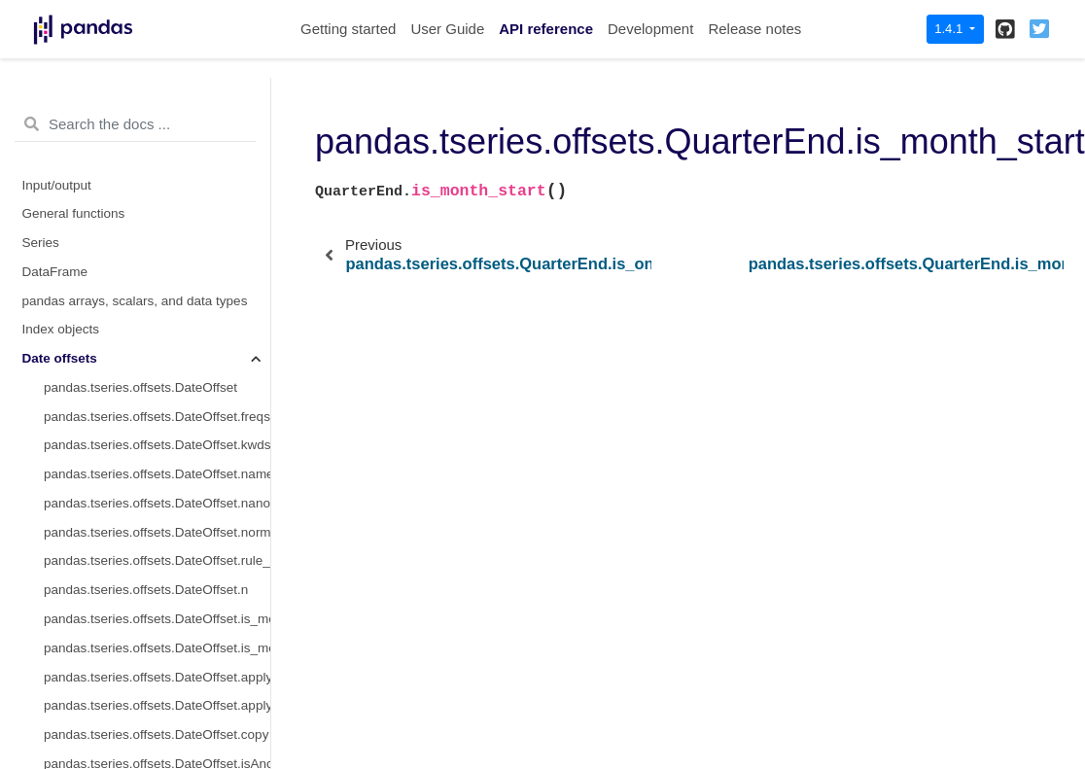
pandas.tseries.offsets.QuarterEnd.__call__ (157, 198)
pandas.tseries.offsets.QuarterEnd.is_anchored (157, 139)
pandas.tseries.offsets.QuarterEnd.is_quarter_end (157, 313)
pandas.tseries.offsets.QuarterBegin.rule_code (157, 574)
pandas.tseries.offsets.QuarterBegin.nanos (157, 515)
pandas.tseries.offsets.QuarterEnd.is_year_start (157, 342)
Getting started (348, 28)
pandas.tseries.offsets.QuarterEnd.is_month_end (157, 255)
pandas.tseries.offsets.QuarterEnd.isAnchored (157, 82)
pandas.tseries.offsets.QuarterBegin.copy (157, 718)
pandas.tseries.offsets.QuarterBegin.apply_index (157, 689)
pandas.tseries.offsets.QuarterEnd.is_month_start (157, 226)
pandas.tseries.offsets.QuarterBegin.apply (157, 660)
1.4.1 (950, 28)
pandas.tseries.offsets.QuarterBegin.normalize (157, 545)
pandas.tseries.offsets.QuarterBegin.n (153, 602)
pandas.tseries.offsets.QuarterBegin (148, 400)
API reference (546, 28)
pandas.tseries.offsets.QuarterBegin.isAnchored (157, 747)
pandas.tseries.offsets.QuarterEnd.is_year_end (157, 371)
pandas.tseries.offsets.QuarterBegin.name (157, 486)
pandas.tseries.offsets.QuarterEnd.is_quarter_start (157, 284)
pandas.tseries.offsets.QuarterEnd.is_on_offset (157, 168)
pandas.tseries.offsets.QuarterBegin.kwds (157, 458)
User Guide (447, 28)
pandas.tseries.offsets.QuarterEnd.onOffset (157, 110)
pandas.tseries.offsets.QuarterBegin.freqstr (157, 429)
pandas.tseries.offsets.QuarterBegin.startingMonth (157, 631)
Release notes (754, 28)
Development (650, 28)
